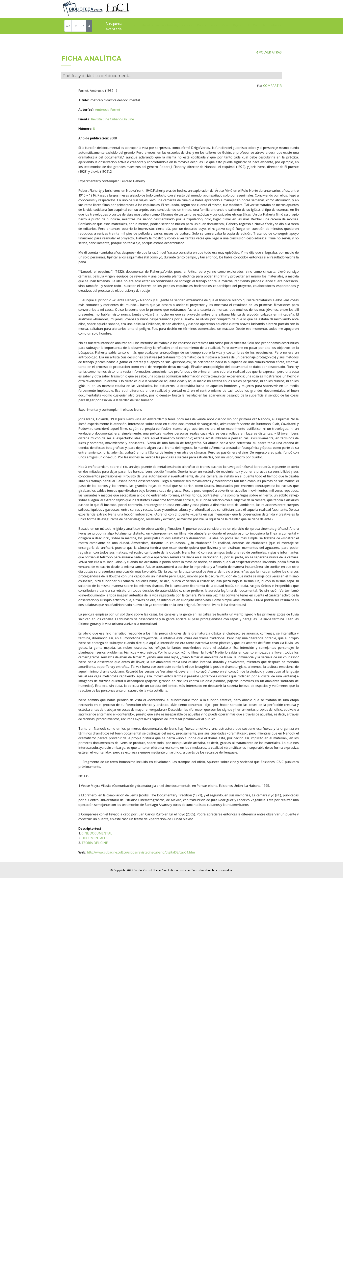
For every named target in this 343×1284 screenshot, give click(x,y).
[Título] (75, 26)
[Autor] (68, 26)
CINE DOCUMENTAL (114, 857)
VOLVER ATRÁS (269, 76)
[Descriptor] (82, 26)
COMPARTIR (269, 109)
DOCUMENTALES (112, 862)
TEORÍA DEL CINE (112, 866)
